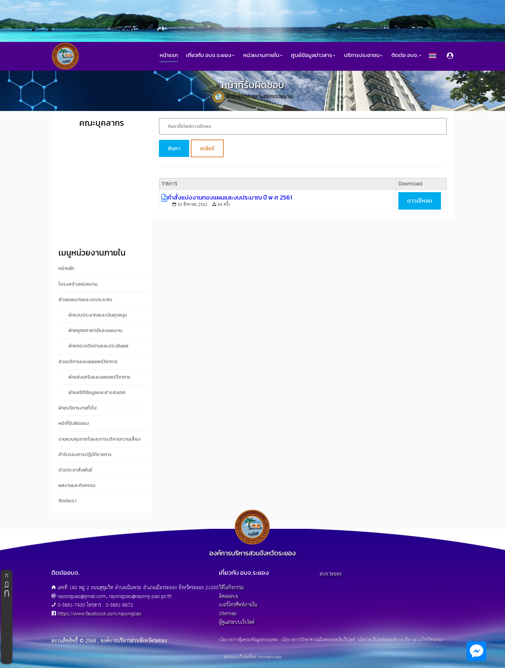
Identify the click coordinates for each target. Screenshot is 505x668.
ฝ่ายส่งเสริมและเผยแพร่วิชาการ (99, 377)
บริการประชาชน (363, 55)
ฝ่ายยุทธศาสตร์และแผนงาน (95, 330)
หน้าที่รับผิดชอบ (73, 423)
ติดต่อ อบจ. (406, 55)
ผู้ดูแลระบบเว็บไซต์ (237, 622)
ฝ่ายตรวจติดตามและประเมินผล (98, 345)
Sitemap (228, 613)
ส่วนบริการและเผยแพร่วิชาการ (88, 361)
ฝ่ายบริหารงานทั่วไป (77, 407)
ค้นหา (174, 148)
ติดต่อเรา (67, 500)
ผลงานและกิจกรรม (76, 485)
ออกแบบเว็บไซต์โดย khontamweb (253, 657)
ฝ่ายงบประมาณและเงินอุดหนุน (97, 315)
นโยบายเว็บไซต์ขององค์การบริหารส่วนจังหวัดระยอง (400, 640)
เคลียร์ (207, 148)
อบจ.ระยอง (330, 573)
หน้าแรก (169, 55)
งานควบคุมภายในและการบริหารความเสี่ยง (99, 439)
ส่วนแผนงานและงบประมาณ (85, 299)
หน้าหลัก (66, 268)
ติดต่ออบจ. (229, 596)
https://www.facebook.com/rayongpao (100, 613)
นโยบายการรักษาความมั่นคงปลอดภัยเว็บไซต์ (318, 640)
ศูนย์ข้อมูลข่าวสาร (313, 55)
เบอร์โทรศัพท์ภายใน (238, 604)
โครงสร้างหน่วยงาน (77, 284)
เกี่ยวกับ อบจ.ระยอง (210, 55)
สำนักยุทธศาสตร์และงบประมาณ (259, 96)
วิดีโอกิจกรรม (231, 587)
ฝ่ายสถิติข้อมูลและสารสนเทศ (96, 392)
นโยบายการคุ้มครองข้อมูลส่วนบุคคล (248, 640)
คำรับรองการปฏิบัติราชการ (85, 454)
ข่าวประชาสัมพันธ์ (75, 470)
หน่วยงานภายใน (263, 55)
